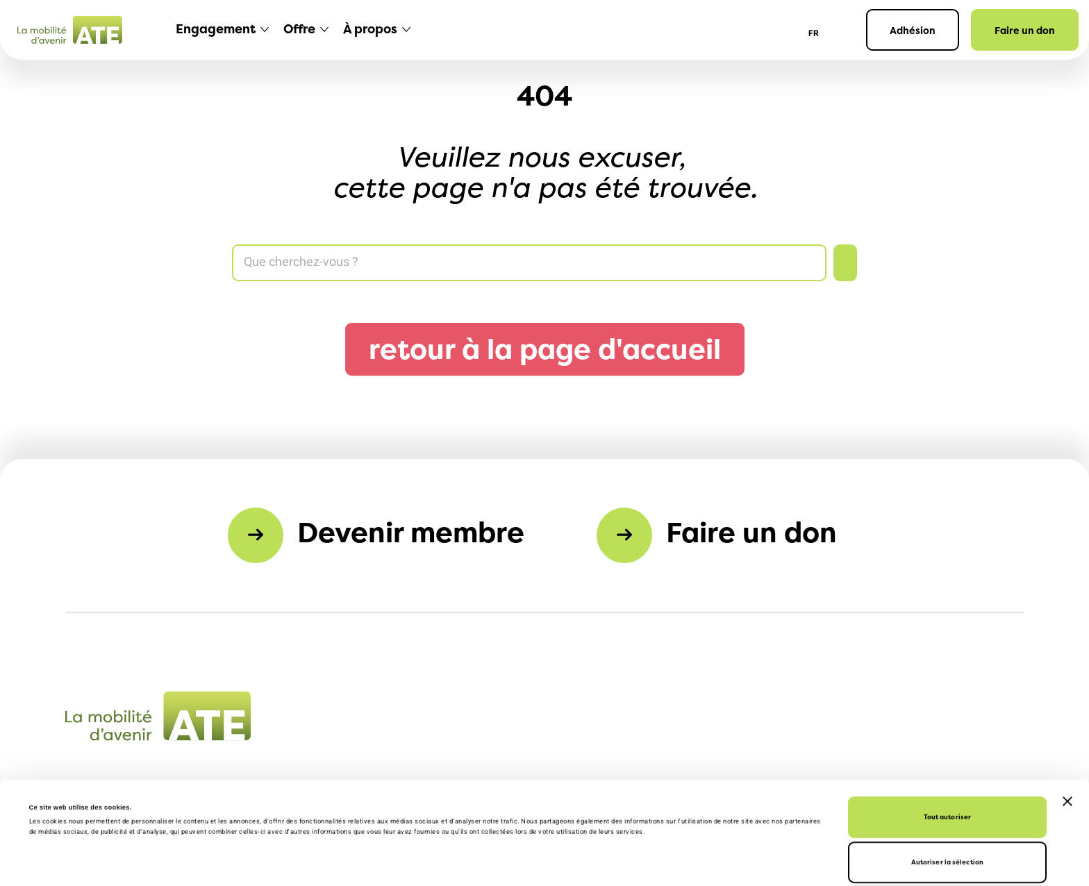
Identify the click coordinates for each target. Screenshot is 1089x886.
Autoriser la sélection (947, 768)
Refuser (947, 813)
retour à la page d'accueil (545, 349)
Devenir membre (410, 532)
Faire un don (1025, 30)
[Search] (529, 262)
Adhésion (913, 30)
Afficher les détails (466, 863)
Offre (299, 28)
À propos (370, 28)
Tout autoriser (947, 723)
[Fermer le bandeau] (1067, 707)
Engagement (216, 28)
